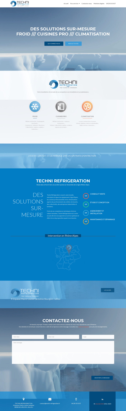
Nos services (74, 3)
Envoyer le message (102, 378)
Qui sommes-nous (54, 43)
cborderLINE (99, 404)
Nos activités (73, 43)
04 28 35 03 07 (111, 3)
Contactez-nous (87, 3)
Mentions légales (99, 3)
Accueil (66, 3)
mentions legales (83, 327)
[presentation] (26, 369)
